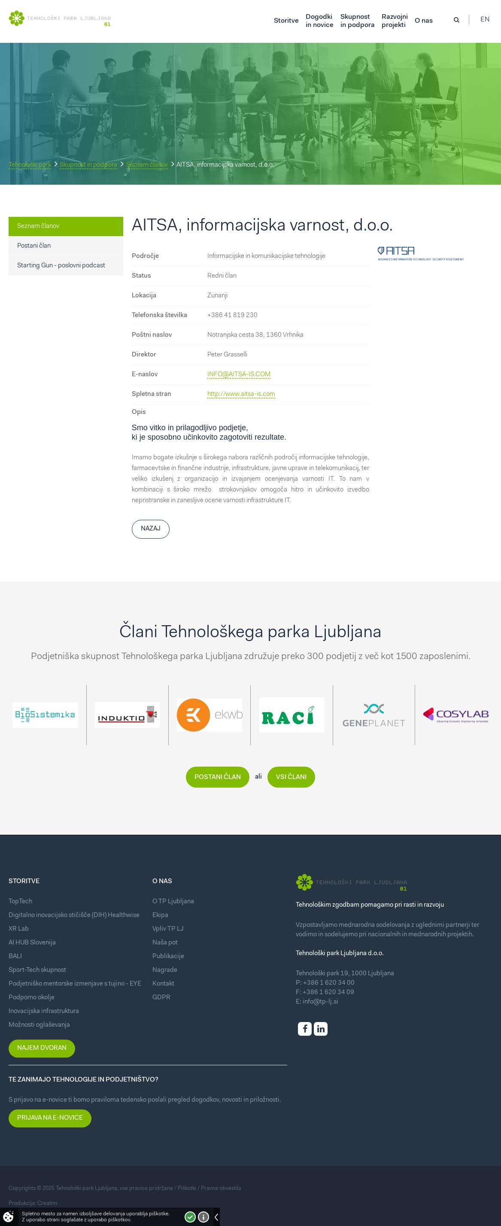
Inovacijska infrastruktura (44, 1011)
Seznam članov (147, 165)
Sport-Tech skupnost (37, 970)
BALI (15, 956)
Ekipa (160, 915)
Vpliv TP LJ (168, 929)
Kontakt (163, 984)
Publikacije (168, 956)
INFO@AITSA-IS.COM (238, 375)
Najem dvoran (42, 1048)
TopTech (20, 902)
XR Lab (19, 929)
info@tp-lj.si (320, 1002)
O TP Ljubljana (173, 902)
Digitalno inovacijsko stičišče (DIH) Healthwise (74, 915)
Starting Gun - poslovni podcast (61, 266)
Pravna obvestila (221, 1188)
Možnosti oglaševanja (39, 1025)
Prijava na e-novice (50, 1118)
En (487, 21)
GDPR (161, 998)
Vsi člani (291, 777)
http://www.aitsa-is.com (241, 394)
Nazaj (151, 529)
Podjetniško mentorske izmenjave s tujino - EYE (75, 984)
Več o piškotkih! (203, 1217)
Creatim (47, 1203)
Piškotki (187, 1188)
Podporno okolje (32, 998)
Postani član (34, 246)
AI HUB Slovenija (32, 943)
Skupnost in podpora (88, 165)
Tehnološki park (30, 165)
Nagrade (164, 970)
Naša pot (165, 943)
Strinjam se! (190, 1217)
